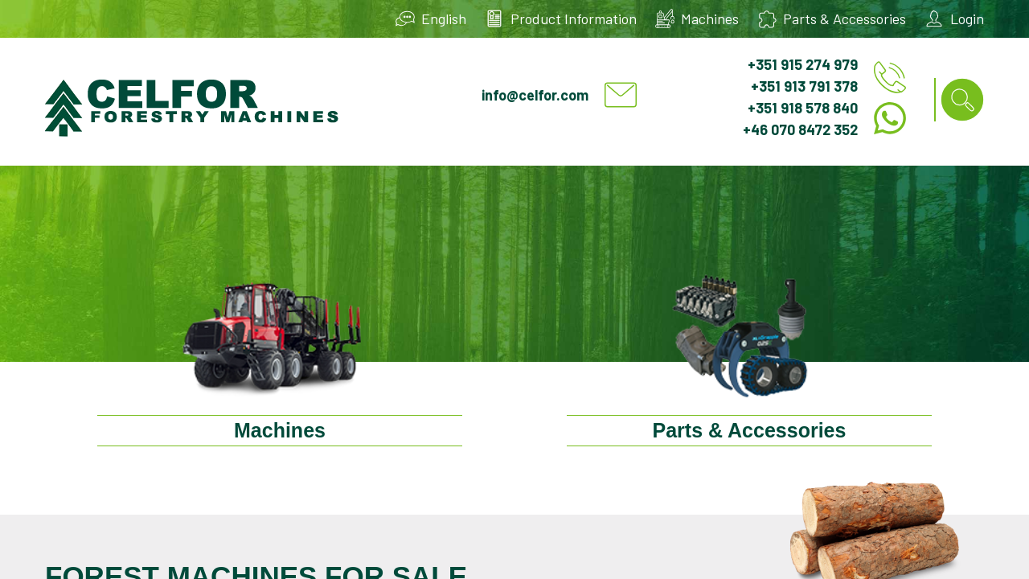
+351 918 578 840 (803, 108)
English (443, 18)
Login (967, 18)
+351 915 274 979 (803, 64)
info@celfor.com (535, 95)
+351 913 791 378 (804, 86)
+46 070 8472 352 (800, 129)
